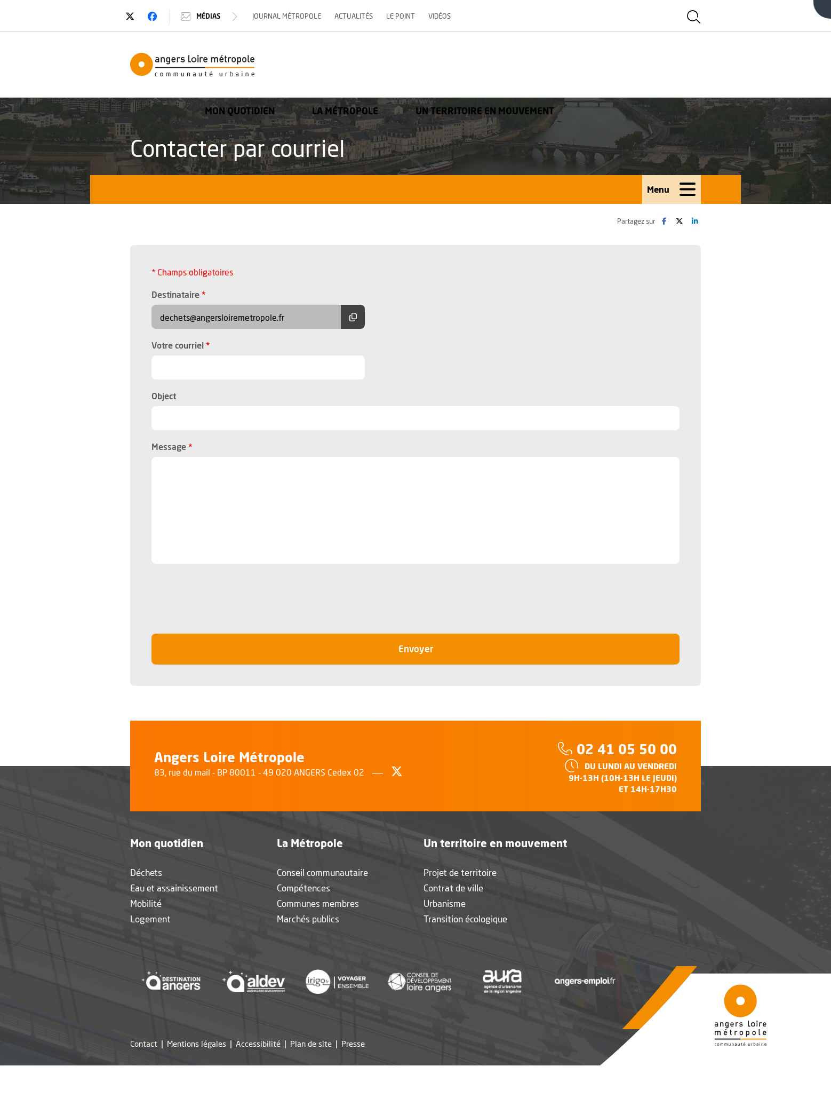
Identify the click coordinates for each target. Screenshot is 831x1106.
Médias (215, 16)
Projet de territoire (460, 873)
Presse (353, 1044)
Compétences (303, 889)
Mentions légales (196, 1044)
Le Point (405, 16)
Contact (143, 1044)
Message (172, 447)
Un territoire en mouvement (631, 66)
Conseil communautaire (322, 873)
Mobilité (146, 904)
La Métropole (492, 66)
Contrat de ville (453, 889)
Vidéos (444, 16)
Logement (150, 920)
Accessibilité (258, 1044)
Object (163, 397)
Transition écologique (465, 920)
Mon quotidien (386, 66)
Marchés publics (308, 920)
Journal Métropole (291, 16)
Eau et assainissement (174, 889)
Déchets (146, 873)
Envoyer (439, 649)
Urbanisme (445, 904)
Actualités (358, 16)
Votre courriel (180, 346)
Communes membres (318, 904)
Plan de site (311, 1044)
